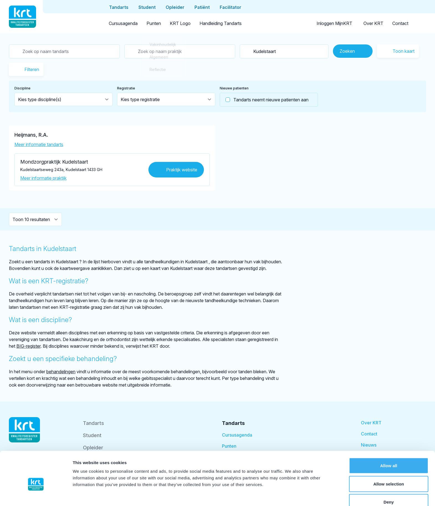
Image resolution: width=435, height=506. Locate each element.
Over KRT (373, 23)
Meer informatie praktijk (43, 178)
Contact (400, 23)
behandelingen (60, 371)
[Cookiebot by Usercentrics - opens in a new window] (36, 495)
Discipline (22, 88)
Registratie (126, 88)
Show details (291, 495)
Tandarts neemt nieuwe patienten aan (264, 99)
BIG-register (28, 346)
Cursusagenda (123, 23)
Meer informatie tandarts (38, 144)
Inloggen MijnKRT (334, 23)
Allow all (388, 437)
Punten (153, 23)
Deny (388, 474)
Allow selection (388, 456)
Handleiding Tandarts (220, 23)
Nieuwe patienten (234, 88)
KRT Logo (180, 23)
